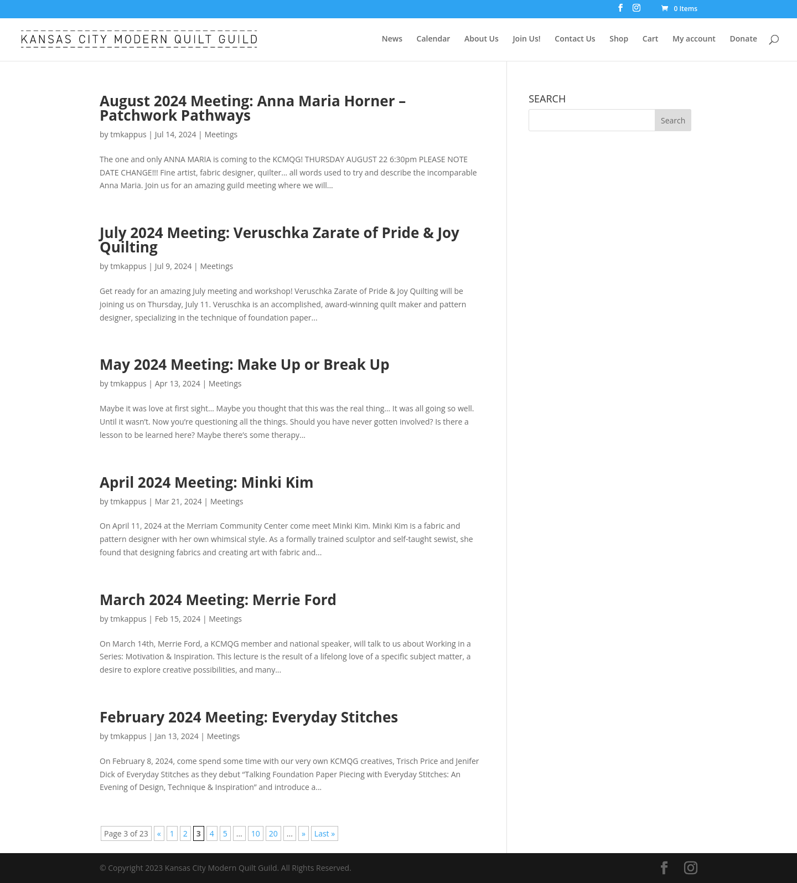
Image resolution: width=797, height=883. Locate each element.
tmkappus (128, 134)
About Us (481, 39)
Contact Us (575, 39)
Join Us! (526, 39)
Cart (651, 39)
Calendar (434, 39)
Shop (618, 39)
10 (255, 833)
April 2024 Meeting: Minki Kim (207, 482)
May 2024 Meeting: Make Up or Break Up (245, 364)
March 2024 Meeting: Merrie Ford (218, 600)
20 (273, 833)
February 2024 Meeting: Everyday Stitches (249, 717)
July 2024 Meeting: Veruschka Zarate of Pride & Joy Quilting (279, 240)
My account (694, 39)
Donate (743, 39)
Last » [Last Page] (324, 833)
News (392, 39)
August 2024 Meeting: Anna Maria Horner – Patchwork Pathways (253, 108)
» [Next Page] (304, 833)
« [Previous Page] (159, 833)
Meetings (220, 134)
